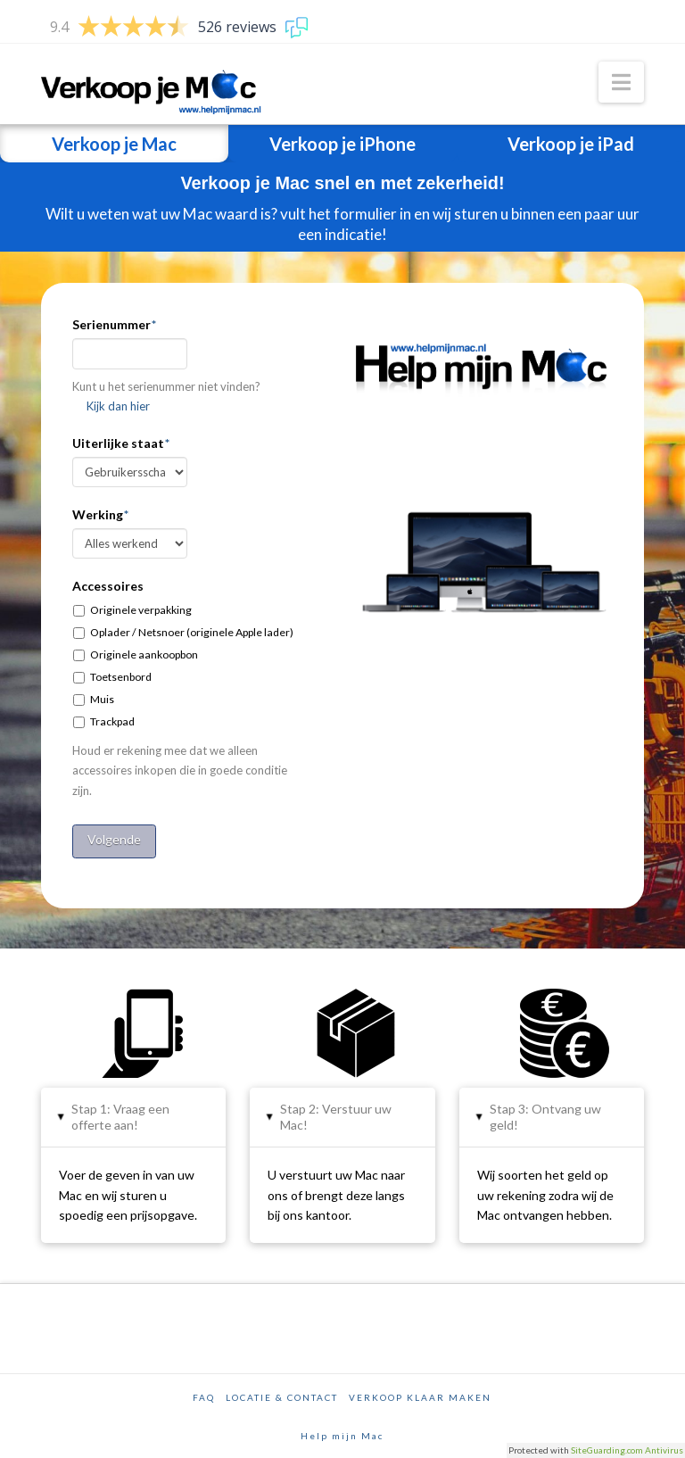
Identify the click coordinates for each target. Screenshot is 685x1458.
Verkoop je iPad (571, 143)
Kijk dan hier (118, 406)
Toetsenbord (121, 676)
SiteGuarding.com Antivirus (627, 1450)
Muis (102, 699)
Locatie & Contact (282, 1392)
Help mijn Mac (342, 1430)
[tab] (133, 1111)
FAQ (204, 1392)
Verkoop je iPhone (342, 143)
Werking (100, 514)
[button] (621, 82)
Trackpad (112, 721)
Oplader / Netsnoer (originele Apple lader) (191, 632)
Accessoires (108, 585)
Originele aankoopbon (144, 654)
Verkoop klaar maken (420, 1392)
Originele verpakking (141, 610)
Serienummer (114, 324)
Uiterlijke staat (120, 443)
